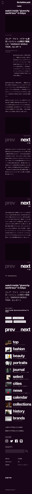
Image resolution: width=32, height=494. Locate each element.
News (19, 5)
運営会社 (7, 458)
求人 (19, 461)
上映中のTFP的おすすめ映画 (13, 427)
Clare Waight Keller (18, 318)
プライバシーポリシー (23, 464)
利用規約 (7, 464)
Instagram (6, 441)
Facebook (16, 441)
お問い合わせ (8, 461)
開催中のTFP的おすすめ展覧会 (14, 431)
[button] (24, 139)
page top (8, 477)
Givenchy (8, 318)
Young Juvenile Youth (19, 321)
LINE (21, 441)
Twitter (11, 441)
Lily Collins (9, 321)
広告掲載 (20, 458)
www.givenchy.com (12, 275)
